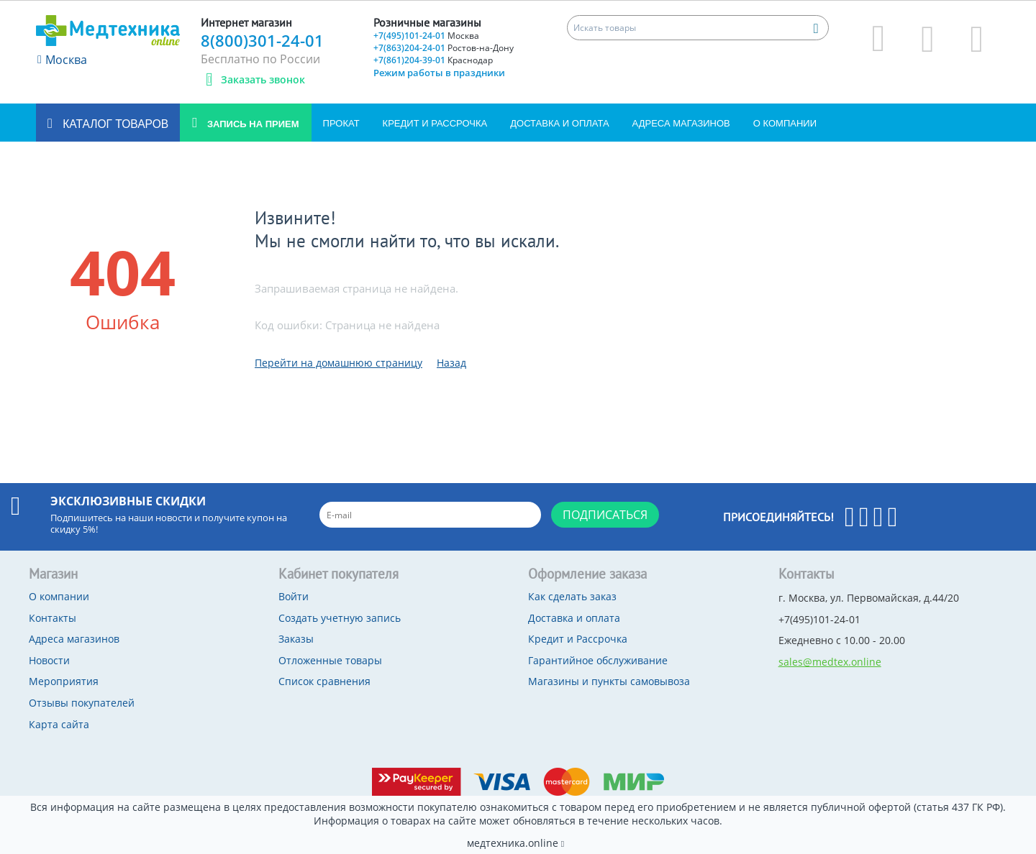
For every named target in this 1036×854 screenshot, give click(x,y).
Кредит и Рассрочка (435, 123)
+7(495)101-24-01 (426, 35)
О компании (785, 123)
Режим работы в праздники (439, 72)
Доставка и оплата (559, 123)
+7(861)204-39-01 (433, 60)
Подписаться (605, 515)
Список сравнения (324, 681)
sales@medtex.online (829, 662)
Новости (49, 660)
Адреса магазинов (681, 123)
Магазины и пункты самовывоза (609, 681)
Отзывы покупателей (82, 703)
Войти (293, 596)
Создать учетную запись (339, 618)
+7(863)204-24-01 (443, 48)
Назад (451, 362)
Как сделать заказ (572, 596)
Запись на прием (251, 124)
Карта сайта (59, 724)
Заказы (296, 639)
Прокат (341, 123)
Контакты (52, 618)
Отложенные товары (330, 660)
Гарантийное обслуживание (598, 660)
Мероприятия (64, 681)
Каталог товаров (114, 124)
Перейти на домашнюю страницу (338, 362)
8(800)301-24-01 (262, 40)
